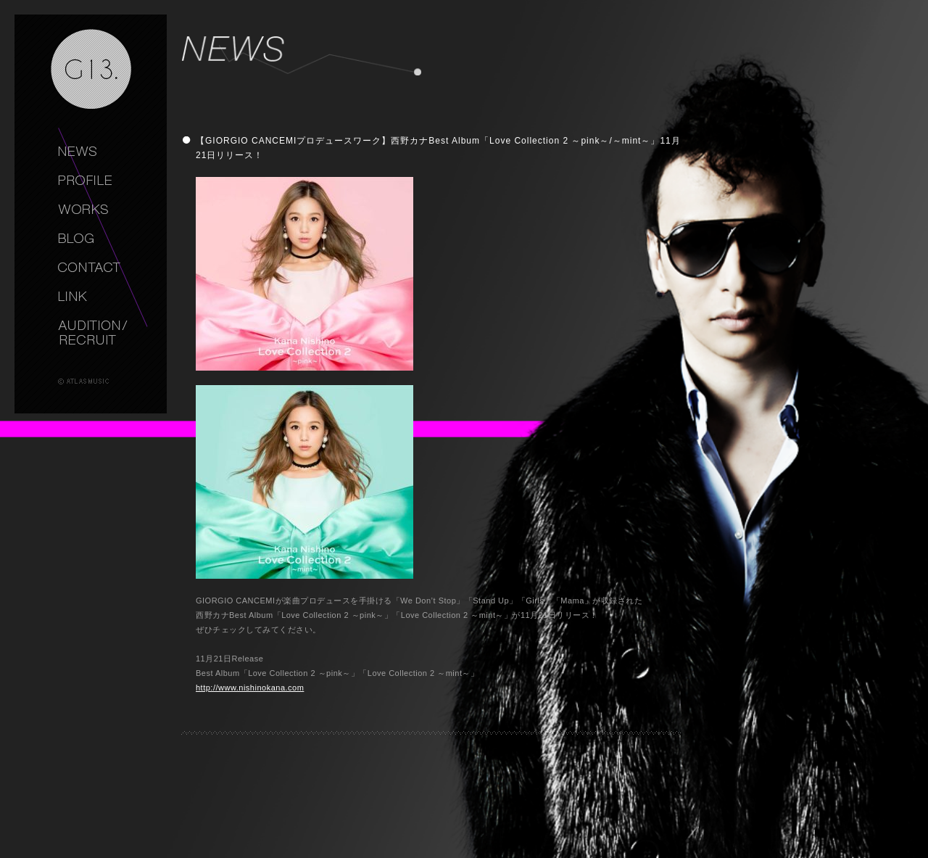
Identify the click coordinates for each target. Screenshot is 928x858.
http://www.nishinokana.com (250, 687)
